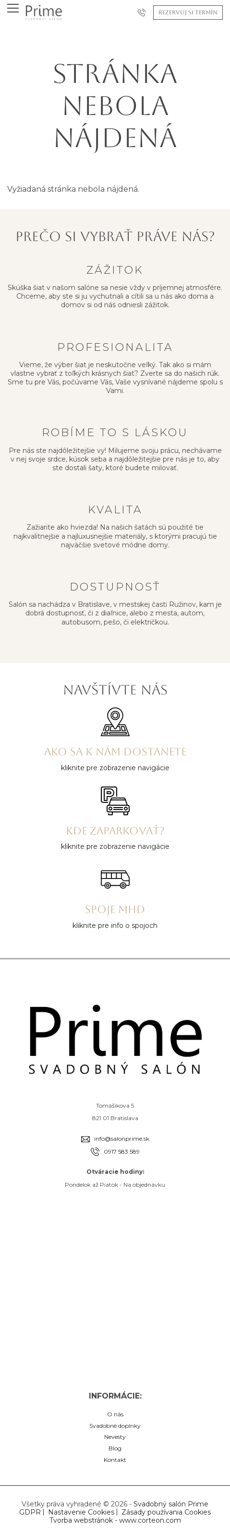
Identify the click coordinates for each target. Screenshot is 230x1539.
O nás (115, 1414)
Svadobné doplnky (115, 1425)
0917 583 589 (122, 1151)
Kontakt (115, 1459)
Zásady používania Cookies (166, 1512)
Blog (115, 1448)
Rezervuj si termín (188, 12)
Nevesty (115, 1436)
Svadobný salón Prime (170, 1504)
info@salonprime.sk (121, 1138)
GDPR (30, 1512)
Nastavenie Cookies (81, 1512)
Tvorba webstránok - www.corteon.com (115, 1520)
